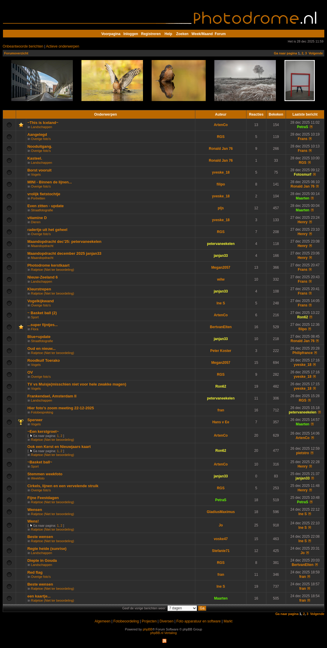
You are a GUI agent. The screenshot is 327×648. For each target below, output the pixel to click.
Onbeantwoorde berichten (23, 46)
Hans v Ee (220, 422)
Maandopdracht (42, 246)
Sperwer (35, 420)
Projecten (149, 621)
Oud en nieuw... (41, 348)
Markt (228, 621)
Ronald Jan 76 (221, 149)
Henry (303, 222)
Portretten (38, 198)
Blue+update (39, 336)
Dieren (35, 222)
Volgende (316, 53)
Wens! (33, 521)
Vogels (35, 174)
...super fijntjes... (42, 325)
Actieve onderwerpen (62, 46)
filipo (220, 184)
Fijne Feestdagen (43, 498)
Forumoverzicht (16, 53)
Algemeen (102, 621)
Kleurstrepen (39, 289)
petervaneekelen (221, 244)
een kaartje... (39, 596)
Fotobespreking (42, 412)
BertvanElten (221, 327)
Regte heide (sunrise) (47, 548)
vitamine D (37, 218)
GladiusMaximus (221, 512)
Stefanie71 (220, 551)
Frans (302, 139)
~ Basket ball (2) (42, 313)
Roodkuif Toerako (43, 360)
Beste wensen (40, 536)
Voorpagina (110, 34)
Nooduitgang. (39, 146)
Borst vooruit (39, 170)
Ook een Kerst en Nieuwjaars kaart (59, 446)
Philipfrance (303, 353)
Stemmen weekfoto (44, 474)
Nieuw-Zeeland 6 (42, 277)
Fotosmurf (302, 174)
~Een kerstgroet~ (43, 431)
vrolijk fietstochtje (43, 194)
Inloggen (130, 34)
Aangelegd (37, 134)
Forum (220, 34)
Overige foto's (41, 139)
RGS (221, 137)
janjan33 (221, 256)
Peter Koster (220, 351)
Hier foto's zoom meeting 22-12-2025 (60, 408)
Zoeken (182, 34)
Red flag (35, 572)
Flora (34, 329)
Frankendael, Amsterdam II (51, 396)
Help (168, 34)
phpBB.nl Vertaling (163, 633)
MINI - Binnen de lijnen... (49, 182)
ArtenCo (221, 125)
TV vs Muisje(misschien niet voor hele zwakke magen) (76, 384)
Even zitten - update (45, 206)
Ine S (220, 303)
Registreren (151, 34)
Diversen (167, 621)
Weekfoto (37, 478)
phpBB (147, 629)
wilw (220, 279)
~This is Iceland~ (42, 122)
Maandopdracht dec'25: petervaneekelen (64, 241)
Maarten (302, 198)
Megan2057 (220, 267)
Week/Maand (202, 34)
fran (220, 410)
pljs (221, 208)
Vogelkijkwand (40, 301)
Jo (221, 525)
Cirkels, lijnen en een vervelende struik (62, 486)
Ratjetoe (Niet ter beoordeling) (52, 269)
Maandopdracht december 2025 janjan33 (64, 253)
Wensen (34, 509)
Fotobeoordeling (126, 621)
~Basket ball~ (39, 462)
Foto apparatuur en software (198, 621)
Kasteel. (34, 158)
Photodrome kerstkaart (48, 265)
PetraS (302, 127)
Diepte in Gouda (42, 560)
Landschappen (41, 127)
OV (30, 372)
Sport (35, 317)
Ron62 (302, 317)
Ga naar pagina (285, 53)
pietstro (302, 453)
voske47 (221, 539)
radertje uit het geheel (47, 229)
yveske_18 (220, 172)
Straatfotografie (42, 210)
